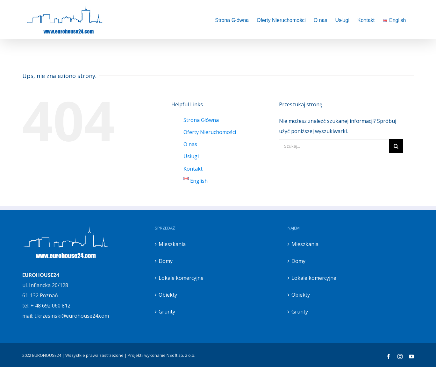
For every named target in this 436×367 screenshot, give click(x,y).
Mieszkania (172, 244)
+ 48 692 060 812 (50, 305)
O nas (190, 144)
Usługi (191, 156)
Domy (166, 261)
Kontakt (193, 168)
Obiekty (168, 294)
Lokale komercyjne (181, 277)
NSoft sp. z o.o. (181, 355)
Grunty (167, 311)
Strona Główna (201, 120)
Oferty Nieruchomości (209, 132)
